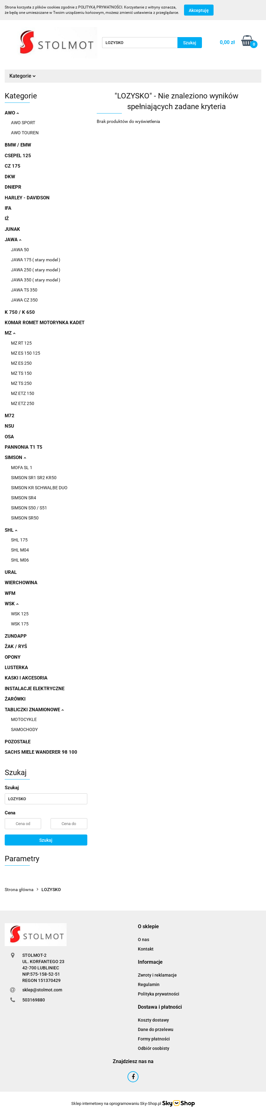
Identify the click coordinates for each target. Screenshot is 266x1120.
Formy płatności (154, 1038)
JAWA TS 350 (24, 289)
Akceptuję (199, 10)
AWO (12, 113)
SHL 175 (19, 539)
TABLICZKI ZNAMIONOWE (34, 709)
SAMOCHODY (24, 729)
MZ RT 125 (21, 343)
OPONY (12, 657)
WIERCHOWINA (21, 582)
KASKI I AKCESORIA (26, 678)
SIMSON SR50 (25, 517)
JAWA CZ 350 (24, 299)
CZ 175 (12, 166)
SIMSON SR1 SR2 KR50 (34, 477)
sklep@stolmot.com (42, 989)
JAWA (13, 239)
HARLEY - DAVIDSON (27, 198)
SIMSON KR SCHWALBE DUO (39, 487)
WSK (12, 604)
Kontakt (146, 948)
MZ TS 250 (21, 383)
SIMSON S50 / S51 (29, 507)
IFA (8, 208)
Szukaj (45, 840)
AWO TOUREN (25, 132)
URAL (11, 572)
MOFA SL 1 (21, 467)
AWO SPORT (23, 122)
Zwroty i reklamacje (157, 975)
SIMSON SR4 (23, 497)
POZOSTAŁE (17, 742)
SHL (11, 530)
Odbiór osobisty (153, 1048)
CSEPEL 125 (18, 155)
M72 (9, 416)
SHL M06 (20, 560)
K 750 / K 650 (20, 312)
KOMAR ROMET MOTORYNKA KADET (44, 322)
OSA (9, 437)
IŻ (7, 218)
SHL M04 (20, 549)
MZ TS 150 (21, 373)
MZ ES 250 (21, 363)
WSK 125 (20, 613)
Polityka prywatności (158, 993)
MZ (10, 333)
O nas (143, 939)
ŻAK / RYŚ (16, 646)
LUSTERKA (16, 667)
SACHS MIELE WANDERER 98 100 (41, 752)
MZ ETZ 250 (22, 403)
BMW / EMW (18, 145)
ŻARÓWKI (15, 699)
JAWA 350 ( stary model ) (35, 279)
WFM (10, 593)
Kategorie (22, 76)
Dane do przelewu (155, 1029)
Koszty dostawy (153, 1020)
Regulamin (149, 984)
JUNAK (12, 229)
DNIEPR (13, 187)
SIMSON (15, 457)
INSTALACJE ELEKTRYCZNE (34, 688)
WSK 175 (20, 623)
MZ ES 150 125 (25, 353)
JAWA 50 (20, 249)
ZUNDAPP (16, 636)
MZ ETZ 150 (22, 393)
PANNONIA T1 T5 (23, 447)
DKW (10, 177)
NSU (9, 426)
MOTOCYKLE (24, 719)
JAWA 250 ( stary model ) (35, 269)
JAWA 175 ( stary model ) (35, 259)
